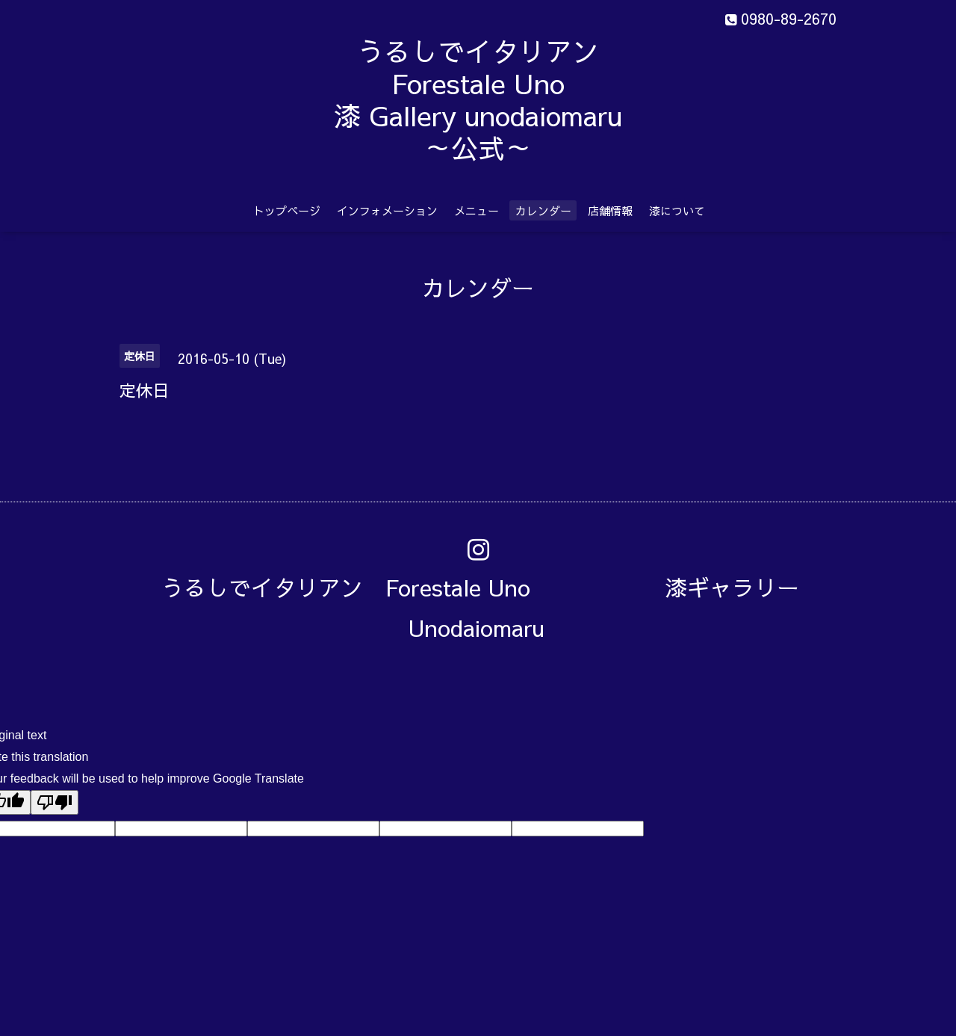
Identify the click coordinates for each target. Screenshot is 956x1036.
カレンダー (543, 210)
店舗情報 (610, 210)
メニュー (476, 210)
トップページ (286, 210)
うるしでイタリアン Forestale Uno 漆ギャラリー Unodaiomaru (491, 607)
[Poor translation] (54, 802)
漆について (677, 210)
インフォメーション (387, 210)
